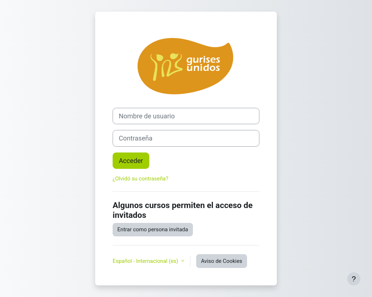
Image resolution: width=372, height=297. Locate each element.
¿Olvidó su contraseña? (140, 178)
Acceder (131, 160)
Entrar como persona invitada (152, 229)
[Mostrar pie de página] (353, 278)
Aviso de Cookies (221, 261)
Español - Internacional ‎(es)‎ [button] (146, 261)
